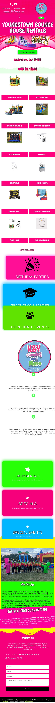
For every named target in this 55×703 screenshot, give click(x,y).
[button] (19, 17)
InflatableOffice (29, 701)
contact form (35, 647)
